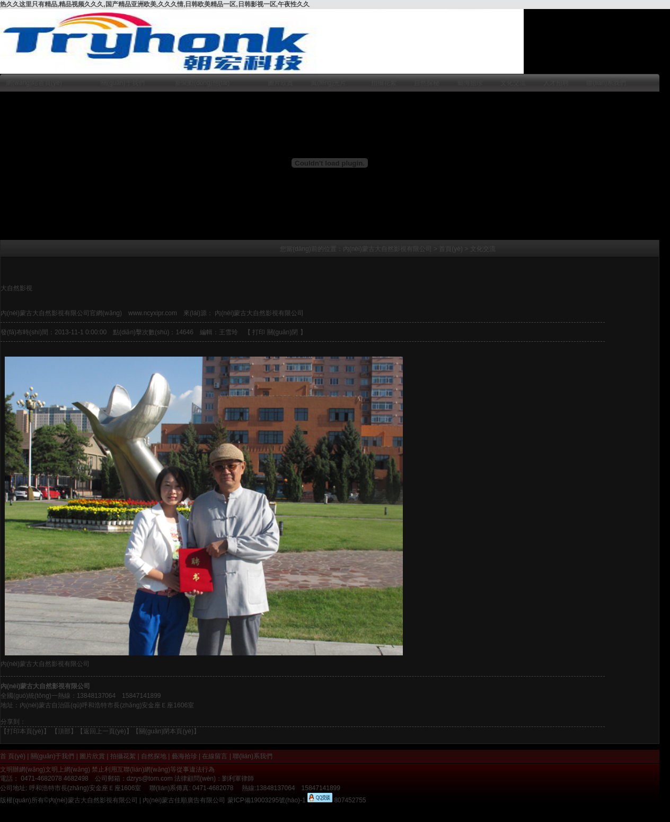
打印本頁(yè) (25, 731)
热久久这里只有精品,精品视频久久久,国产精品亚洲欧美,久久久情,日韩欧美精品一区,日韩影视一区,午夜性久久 (155, 4)
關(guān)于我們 (123, 82)
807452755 (349, 800)
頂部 (64, 731)
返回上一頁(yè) (104, 731)
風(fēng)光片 (328, 82)
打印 (258, 332)
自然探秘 (426, 82)
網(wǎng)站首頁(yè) (34, 82)
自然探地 (153, 756)
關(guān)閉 (282, 332)
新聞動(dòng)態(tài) (202, 82)
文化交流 (513, 82)
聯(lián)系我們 (606, 82)
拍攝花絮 (383, 82)
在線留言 (214, 756)
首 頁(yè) (12, 756)
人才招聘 (556, 82)
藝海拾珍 (470, 82)
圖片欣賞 (280, 82)
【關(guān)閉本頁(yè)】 (166, 731)
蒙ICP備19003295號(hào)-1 (266, 800)
